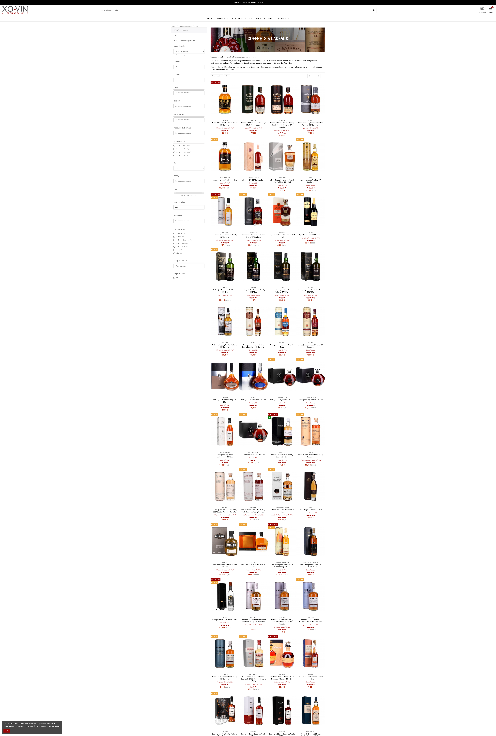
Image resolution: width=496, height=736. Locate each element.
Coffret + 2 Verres (183, 240)
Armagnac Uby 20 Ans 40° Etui (310, 400)
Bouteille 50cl (182, 149)
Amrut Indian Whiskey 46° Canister (310, 181)
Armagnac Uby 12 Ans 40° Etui (282, 400)
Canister (180, 233)
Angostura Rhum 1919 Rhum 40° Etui (282, 236)
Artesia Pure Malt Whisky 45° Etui (282, 511)
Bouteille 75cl (182, 155)
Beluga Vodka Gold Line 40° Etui (224, 620)
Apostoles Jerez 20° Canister (310, 235)
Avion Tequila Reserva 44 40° (310, 510)
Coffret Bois (181, 243)
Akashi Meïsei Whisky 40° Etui (225, 180)
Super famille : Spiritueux (185, 41)
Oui (178, 278)
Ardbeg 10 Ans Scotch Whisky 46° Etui (225, 291)
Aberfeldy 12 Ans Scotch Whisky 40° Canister (224, 124)
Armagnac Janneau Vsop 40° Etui (224, 401)
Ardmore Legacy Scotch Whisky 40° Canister (224, 346)
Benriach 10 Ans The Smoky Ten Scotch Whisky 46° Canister (253, 621)
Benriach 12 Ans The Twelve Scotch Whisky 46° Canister (310, 621)
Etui (178, 250)
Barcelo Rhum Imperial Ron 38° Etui (253, 566)
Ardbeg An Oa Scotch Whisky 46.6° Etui (253, 291)
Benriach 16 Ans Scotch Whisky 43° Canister (224, 678)
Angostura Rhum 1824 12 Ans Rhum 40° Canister (253, 236)
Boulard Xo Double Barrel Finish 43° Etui (310, 678)
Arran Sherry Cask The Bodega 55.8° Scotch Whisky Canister (253, 511)
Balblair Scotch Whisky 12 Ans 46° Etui (225, 566)
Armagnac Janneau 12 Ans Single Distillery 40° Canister (253, 346)
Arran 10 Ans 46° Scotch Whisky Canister (310, 456)
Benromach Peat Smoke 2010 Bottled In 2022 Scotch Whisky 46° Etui (253, 679)
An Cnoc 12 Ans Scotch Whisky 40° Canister (225, 236)
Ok (7, 731)
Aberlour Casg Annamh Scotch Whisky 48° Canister (310, 124)
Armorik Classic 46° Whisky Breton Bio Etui (282, 456)
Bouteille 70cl (183, 152)
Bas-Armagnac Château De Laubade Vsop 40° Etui (282, 566)
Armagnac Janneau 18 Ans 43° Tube (282, 346)
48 (227, 76)
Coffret (179, 237)
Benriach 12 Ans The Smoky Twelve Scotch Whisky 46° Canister (282, 622)
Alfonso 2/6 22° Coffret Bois (253, 180)
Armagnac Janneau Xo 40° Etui (253, 400)
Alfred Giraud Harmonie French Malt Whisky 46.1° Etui (282, 181)
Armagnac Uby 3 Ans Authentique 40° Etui (224, 456)
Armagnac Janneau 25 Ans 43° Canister (310, 346)
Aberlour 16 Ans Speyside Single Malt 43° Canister (253, 124)
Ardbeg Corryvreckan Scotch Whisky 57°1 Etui (282, 291)
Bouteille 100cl (182, 145)
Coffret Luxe (181, 246)
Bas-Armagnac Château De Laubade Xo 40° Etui (311, 566)
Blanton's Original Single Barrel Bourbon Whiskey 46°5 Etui (281, 678)
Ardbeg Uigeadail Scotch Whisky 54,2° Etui (311, 291)
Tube (178, 253)
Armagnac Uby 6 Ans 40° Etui (253, 455)
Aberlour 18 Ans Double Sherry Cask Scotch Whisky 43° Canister (282, 125)
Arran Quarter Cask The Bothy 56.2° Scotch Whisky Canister (225, 511)
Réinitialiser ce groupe (181, 55)
